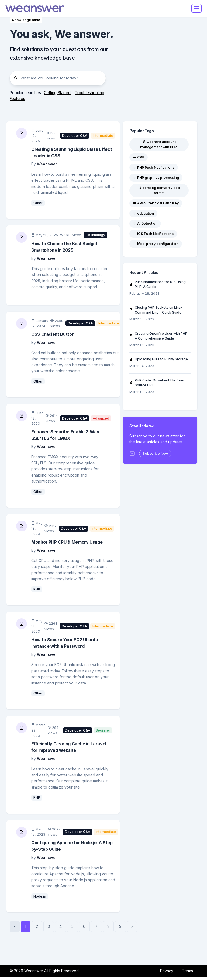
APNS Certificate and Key (156, 203)
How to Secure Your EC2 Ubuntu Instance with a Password (64, 643)
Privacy (166, 970)
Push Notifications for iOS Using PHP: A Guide (157, 284)
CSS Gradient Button (52, 334)
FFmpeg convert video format (159, 190)
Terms (187, 970)
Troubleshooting (89, 92)
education (143, 213)
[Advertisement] (160, 59)
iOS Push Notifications (153, 234)
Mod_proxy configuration (155, 244)
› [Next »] (132, 926)
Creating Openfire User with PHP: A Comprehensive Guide (158, 335)
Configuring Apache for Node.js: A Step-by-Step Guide (72, 846)
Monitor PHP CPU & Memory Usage (66, 542)
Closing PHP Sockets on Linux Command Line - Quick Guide (155, 309)
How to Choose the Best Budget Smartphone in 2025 (64, 247)
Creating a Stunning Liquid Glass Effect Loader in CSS (71, 152)
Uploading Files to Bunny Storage (158, 359)
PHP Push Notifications (153, 167)
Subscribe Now (155, 453)
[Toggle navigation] (196, 8)
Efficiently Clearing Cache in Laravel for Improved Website (68, 747)
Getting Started (57, 92)
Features (17, 98)
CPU (138, 157)
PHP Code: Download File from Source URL (156, 382)
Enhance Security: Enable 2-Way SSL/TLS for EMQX (65, 435)
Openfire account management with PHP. (159, 144)
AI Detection (145, 223)
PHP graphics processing (156, 177)
